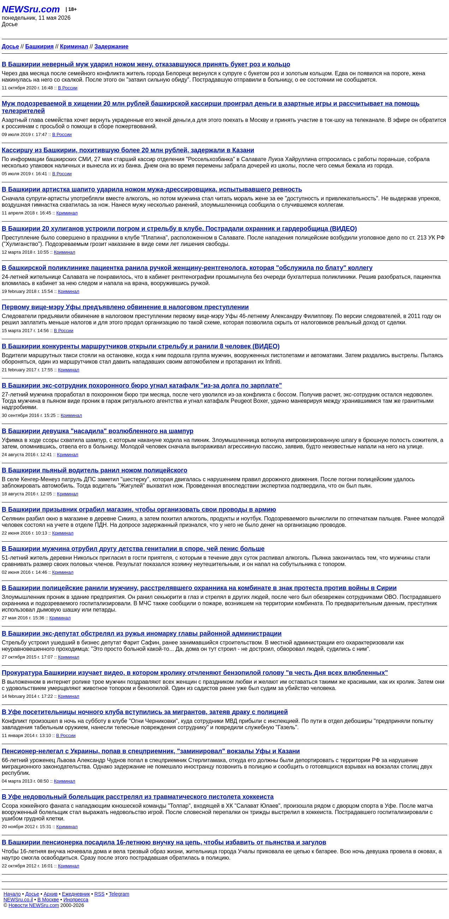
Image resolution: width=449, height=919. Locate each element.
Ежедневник (76, 894)
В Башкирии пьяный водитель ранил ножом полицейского (94, 470)
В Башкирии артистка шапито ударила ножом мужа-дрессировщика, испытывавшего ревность (152, 189)
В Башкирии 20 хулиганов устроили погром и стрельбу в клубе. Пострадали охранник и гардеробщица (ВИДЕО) (179, 228)
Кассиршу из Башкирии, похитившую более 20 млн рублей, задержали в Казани (128, 150)
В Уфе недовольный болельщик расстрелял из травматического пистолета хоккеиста (138, 796)
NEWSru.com (31, 9)
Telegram (119, 894)
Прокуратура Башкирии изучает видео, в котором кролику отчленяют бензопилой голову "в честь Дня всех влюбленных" (195, 672)
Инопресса (76, 899)
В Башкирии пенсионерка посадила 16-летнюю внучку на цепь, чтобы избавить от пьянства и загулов (164, 842)
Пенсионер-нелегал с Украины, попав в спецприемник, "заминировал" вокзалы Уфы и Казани (151, 751)
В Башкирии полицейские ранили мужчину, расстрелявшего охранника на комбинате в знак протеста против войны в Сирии (199, 587)
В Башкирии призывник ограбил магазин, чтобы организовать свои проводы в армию (139, 509)
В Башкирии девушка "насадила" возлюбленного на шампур (97, 431)
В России (67, 87)
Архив (51, 894)
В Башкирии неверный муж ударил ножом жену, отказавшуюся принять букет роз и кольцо (146, 64)
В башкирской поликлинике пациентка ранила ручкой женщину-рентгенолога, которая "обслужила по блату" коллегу (187, 267)
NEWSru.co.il (18, 899)
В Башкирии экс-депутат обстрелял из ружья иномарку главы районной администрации (142, 633)
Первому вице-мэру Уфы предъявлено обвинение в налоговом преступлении (125, 307)
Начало (12, 894)
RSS (99, 894)
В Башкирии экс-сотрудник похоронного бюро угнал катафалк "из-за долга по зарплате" (142, 385)
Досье (32, 894)
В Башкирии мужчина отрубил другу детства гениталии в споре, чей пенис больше (133, 548)
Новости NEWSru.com (33, 905)
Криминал (67, 213)
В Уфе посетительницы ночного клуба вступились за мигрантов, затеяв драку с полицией (145, 711)
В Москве (48, 899)
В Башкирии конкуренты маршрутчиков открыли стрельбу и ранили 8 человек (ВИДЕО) (141, 346)
